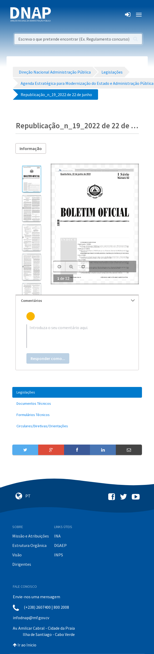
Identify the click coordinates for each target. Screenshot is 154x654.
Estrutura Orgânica (29, 545)
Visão (17, 554)
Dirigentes (21, 564)
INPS (58, 554)
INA (57, 536)
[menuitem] (77, 392)
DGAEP (60, 545)
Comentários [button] (78, 300)
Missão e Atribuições (30, 536)
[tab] (77, 300)
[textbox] (77, 336)
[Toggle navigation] (58, 14)
